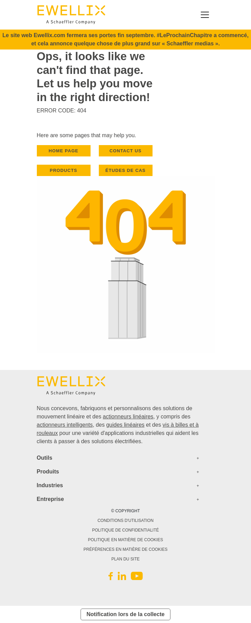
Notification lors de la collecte (125, 614)
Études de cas (125, 170)
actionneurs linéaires (128, 416)
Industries (50, 485)
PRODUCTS (63, 170)
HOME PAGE (63, 150)
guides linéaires (125, 425)
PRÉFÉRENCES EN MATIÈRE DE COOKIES (126, 549)
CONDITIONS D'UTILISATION (125, 520)
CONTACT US (125, 150)
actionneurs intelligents (65, 425)
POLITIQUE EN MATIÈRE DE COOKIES (125, 539)
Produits (48, 471)
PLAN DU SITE (125, 559)
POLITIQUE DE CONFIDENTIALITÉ (125, 530)
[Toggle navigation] (205, 15)
